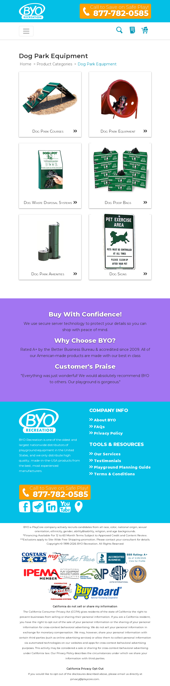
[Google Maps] (78, 511)
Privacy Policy (65, 653)
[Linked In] (52, 511)
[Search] (119, 31)
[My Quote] (133, 31)
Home (25, 64)
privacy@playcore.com (84, 679)
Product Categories (54, 64)
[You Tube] (65, 511)
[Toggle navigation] (26, 31)
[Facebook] (25, 511)
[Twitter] (38, 511)
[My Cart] (145, 31)
